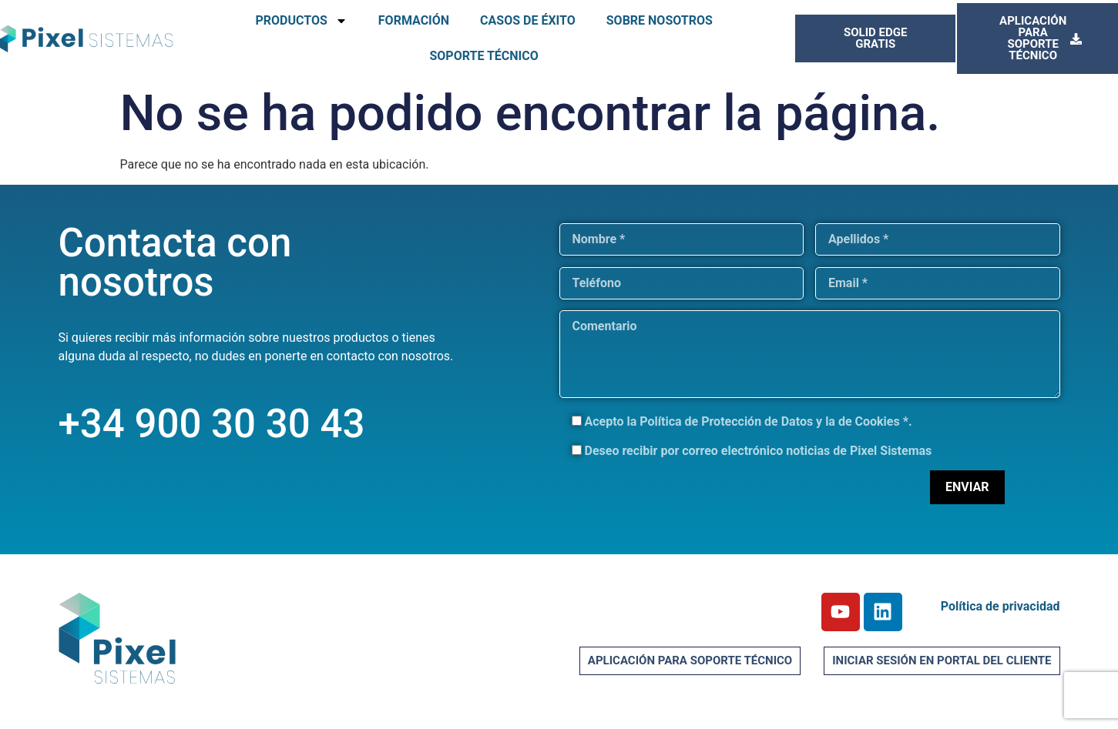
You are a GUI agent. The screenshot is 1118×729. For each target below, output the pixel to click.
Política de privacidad (1000, 606)
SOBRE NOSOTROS (659, 20)
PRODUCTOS (301, 21)
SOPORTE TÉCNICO (483, 55)
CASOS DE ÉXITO (528, 20)
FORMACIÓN (413, 20)
